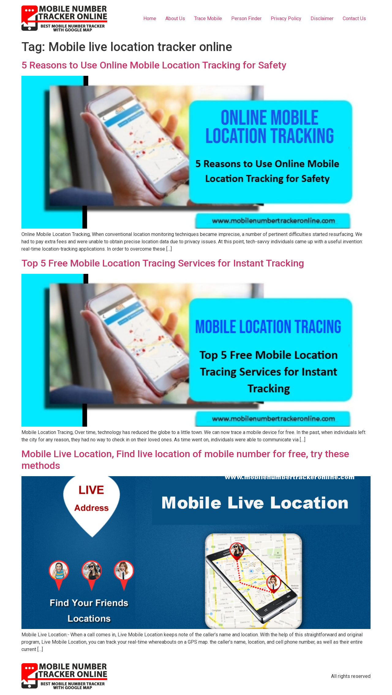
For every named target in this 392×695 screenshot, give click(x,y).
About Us (175, 18)
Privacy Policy (286, 18)
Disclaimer (322, 18)
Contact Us (354, 18)
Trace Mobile (208, 18)
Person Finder (246, 18)
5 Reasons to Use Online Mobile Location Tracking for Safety (153, 65)
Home (149, 18)
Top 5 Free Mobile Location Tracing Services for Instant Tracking (162, 263)
